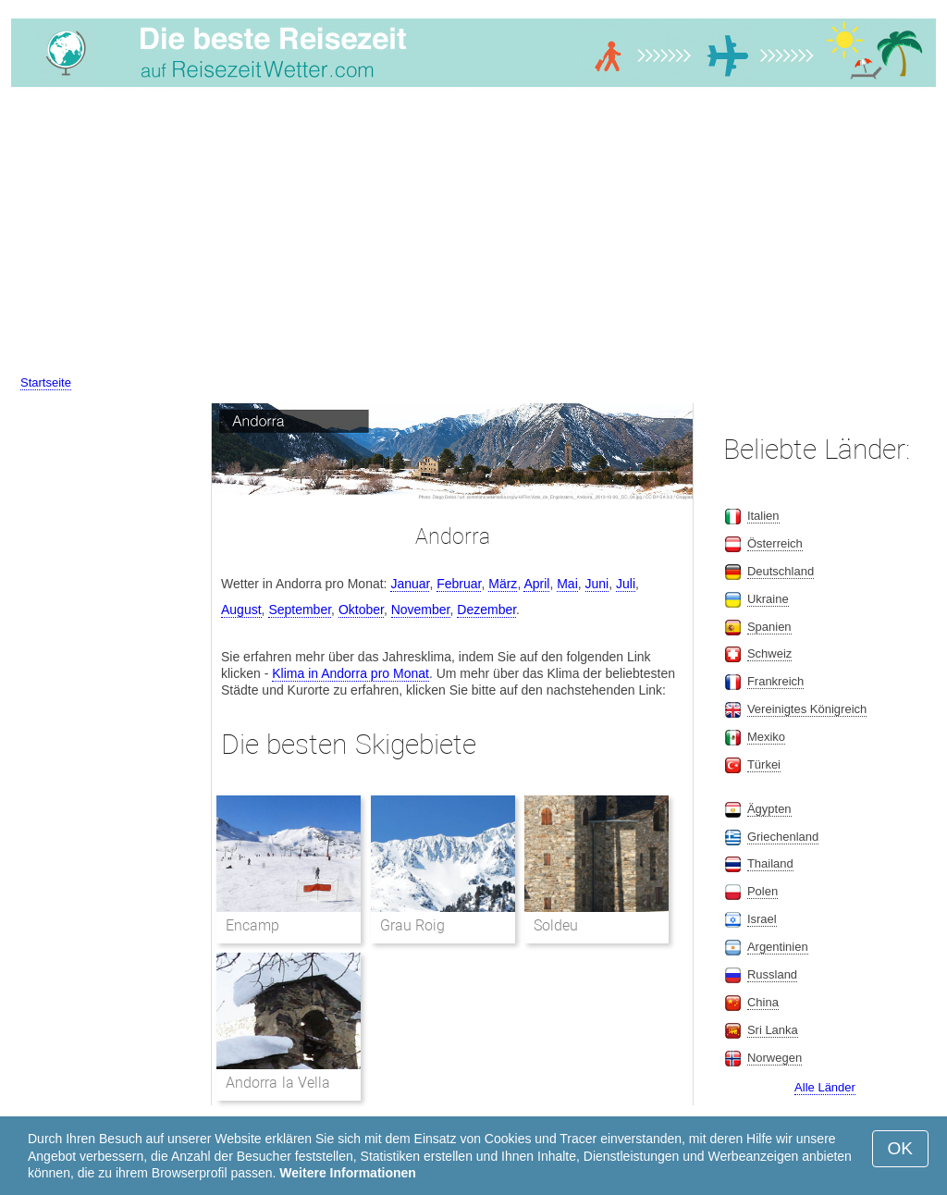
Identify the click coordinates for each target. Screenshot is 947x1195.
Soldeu (556, 925)
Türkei (764, 764)
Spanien (769, 627)
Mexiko (766, 737)
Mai (567, 583)
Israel (762, 919)
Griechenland (782, 837)
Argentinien (777, 947)
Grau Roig (412, 925)
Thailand (770, 863)
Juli (625, 583)
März (502, 583)
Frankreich (775, 681)
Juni (597, 583)
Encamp (252, 925)
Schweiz (769, 653)
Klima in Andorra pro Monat (350, 673)
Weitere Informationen (347, 1172)
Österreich (775, 543)
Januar (409, 583)
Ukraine (768, 599)
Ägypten (769, 809)
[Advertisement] (473, 234)
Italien (763, 516)
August (241, 609)
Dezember (486, 609)
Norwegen (774, 1058)
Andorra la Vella (278, 1082)
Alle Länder (824, 1087)
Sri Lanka (772, 1030)
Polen (762, 891)
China (763, 1002)
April (536, 583)
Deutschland (780, 571)
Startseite (45, 382)
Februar (459, 583)
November (420, 609)
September (299, 609)
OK (900, 1148)
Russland (772, 974)
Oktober (361, 609)
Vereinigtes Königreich (807, 709)
